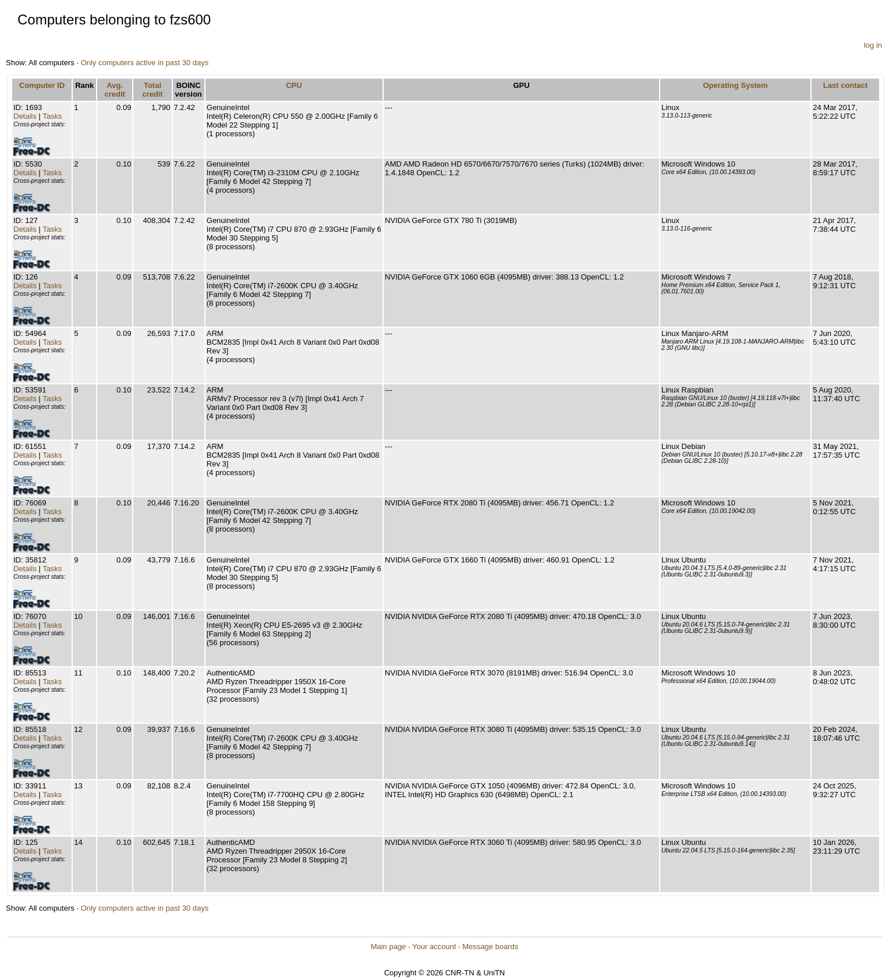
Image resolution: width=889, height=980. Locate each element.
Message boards (490, 946)
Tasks (52, 116)
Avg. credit (115, 89)
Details (25, 116)
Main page (388, 946)
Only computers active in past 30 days (145, 62)
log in (873, 45)
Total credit (152, 89)
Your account (434, 946)
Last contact (845, 85)
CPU (294, 85)
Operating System (735, 85)
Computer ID (42, 85)
